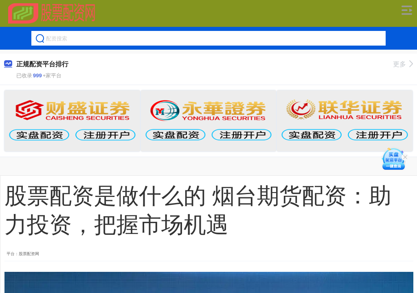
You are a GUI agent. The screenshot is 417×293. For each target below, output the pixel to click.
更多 (403, 64)
